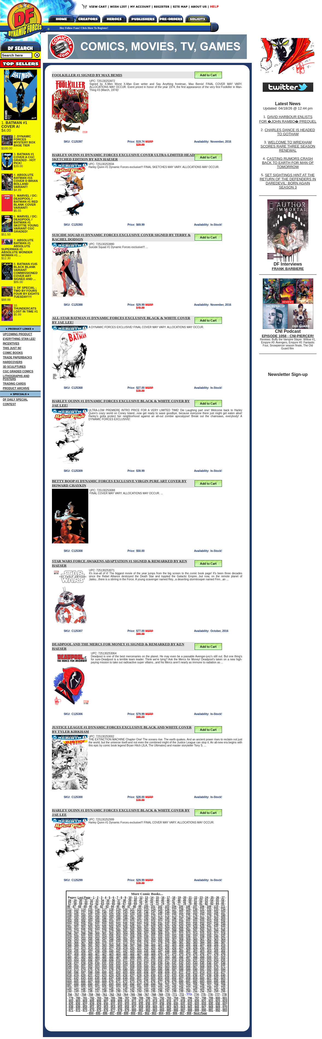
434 (69, 951)
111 (223, 906)
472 (174, 954)
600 (104, 972)
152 (188, 912)
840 (176, 1004)
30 (80, 900)
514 (146, 960)
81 (201, 903)
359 (188, 939)
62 (96, 903)
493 (160, 957)
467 (139, 954)
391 (90, 945)
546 (209, 963)
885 (168, 1010)
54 (211, 900)
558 (132, 966)
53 (206, 900)
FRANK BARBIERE (288, 269)
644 (90, 978)
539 (160, 963)
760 (97, 994)
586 (167, 969)
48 (178, 900)
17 (168, 897)
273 (69, 930)
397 (132, 945)
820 (197, 1001)
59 (80, 903)
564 (174, 966)
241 (167, 924)
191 (139, 918)
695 (125, 984)
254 (97, 927)
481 (76, 957)
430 (202, 948)
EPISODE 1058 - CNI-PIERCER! (288, 336)
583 (146, 969)
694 (118, 984)
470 (160, 954)
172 (167, 915)
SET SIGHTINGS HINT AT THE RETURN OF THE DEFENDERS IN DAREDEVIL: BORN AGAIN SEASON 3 (288, 181)
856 (127, 1007)
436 (83, 951)
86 (68, 906)
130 (195, 909)
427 (181, 948)
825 (71, 1004)
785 (113, 998)
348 (111, 939)
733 (69, 990)
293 (209, 930)
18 (173, 897)
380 (174, 942)
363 (216, 939)
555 (111, 966)
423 (153, 948)
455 (216, 951)
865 (190, 1007)
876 (106, 1010)
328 (132, 936)
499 (202, 957)
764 (126, 994)
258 (125, 927)
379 (167, 942)
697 (139, 984)
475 (195, 954)
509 (111, 960)
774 (196, 994)
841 (183, 1004)
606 (146, 972)
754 (216, 990)
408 (209, 945)
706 (202, 984)
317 (216, 933)
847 (225, 1004)
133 (216, 909)
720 (139, 987)
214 (139, 921)
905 (168, 1013)
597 (83, 972)
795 (183, 998)
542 (181, 963)
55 (217, 900)
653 (153, 978)
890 (203, 1010)
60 (85, 903)
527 (76, 963)
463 (111, 954)
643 (83, 978)
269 (202, 927)
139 (97, 912)
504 (76, 960)
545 (202, 963)
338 (202, 936)
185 (97, 918)
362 (209, 939)
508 (104, 960)
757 (76, 994)
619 (76, 975)
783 (99, 998)
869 (217, 1007)
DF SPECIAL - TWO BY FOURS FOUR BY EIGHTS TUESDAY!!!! (26, 292)
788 (134, 998)
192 (146, 918)
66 (118, 903)
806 (99, 1001)
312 (181, 933)
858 (141, 1007)
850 (85, 1007)
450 (181, 951)
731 (216, 987)
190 (132, 918)
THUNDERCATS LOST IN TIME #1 (26, 310)
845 (211, 1004)
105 (181, 906)
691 (97, 984)
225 (216, 921)
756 (70, 994)
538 (153, 963)
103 (167, 906)
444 (139, 951)
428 (188, 948)
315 (202, 933)
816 (168, 1001)
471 (167, 954)
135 (69, 912)
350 (125, 939)
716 (111, 987)
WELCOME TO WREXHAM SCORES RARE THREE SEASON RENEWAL (287, 146)
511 (125, 960)
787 (127, 998)
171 (160, 915)
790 (148, 998)
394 (111, 945)
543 (188, 963)
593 (216, 969)
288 (174, 930)
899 (126, 1013)
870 (225, 1007)
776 (210, 994)
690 (90, 984)
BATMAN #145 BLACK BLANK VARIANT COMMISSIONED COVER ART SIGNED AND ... (25, 271)
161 (90, 915)
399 (146, 945)
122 (139, 909)
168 (139, 915)
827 (85, 1004)
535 (132, 963)
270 (209, 927)
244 (188, 924)
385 (209, 942)
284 (146, 930)
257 (118, 927)
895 (98, 1013)
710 (69, 987)
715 (104, 987)
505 (83, 960)
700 (160, 984)
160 (83, 915)
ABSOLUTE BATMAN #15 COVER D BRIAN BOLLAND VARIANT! (26, 181)
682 (195, 981)
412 (76, 948)
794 (176, 998)
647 (111, 978)
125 (160, 909)
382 (188, 942)
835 (141, 1004)
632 (167, 975)
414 (90, 948)
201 (209, 918)
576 (97, 969)
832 (120, 1004)
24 (206, 897)
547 (216, 963)
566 (188, 966)
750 (188, 990)
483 (90, 957)
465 (125, 954)
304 (125, 933)
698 (146, 984)
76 (173, 903)
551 (83, 966)
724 (167, 987)
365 (69, 942)
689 (83, 984)
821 (203, 1001)
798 (203, 998)
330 (146, 936)
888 (190, 1010)
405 (188, 945)
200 (202, 918)
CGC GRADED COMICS (18, 371)
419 (125, 948)
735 (83, 990)
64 (107, 903)
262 (153, 927)
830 (106, 1004)
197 (181, 918)
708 (216, 984)
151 (181, 912)
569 (209, 966)
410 (223, 945)
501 (216, 957)
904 (161, 1013)
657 (181, 978)
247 (209, 924)
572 (69, 969)
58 (75, 903)
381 (181, 942)
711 (76, 987)
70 (140, 903)
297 (76, 933)
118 (111, 909)
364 (223, 939)
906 (175, 1013)
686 (223, 981)
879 (127, 1010)
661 (209, 978)
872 (78, 1010)
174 (181, 915)
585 (160, 969)
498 (195, 957)
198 (188, 918)
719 (132, 987)
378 (160, 942)
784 (106, 998)
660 (202, 978)
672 (125, 981)
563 (167, 966)
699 (153, 984)
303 (118, 933)
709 (223, 984)
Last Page (84, 897)
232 (104, 924)
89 (85, 906)
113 (76, 909)
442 (125, 951)
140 (104, 912)
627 (132, 975)
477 (209, 954)
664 (69, 981)
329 (139, 936)
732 (223, 987)
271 (216, 927)
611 (181, 972)
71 (146, 903)
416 (104, 948)
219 (174, 921)
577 (104, 969)
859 (148, 1007)
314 (195, 933)
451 (188, 951)
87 (74, 906)
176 (195, 915)
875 (99, 1010)
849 (78, 1007)
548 (223, 963)
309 (160, 933)
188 (118, 918)
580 (125, 969)
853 (106, 1007)
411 (69, 948)
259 (132, 927)
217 (160, 921)
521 (195, 960)
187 (111, 918)
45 (162, 900)
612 (188, 972)
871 (71, 1010)
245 (195, 924)
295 (223, 930)
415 (97, 948)
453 (202, 951)
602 (118, 972)
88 (79, 906)
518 (174, 960)
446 (153, 951)
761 (105, 994)
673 (132, 981)
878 (120, 1010)
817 (176, 1001)
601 (111, 972)
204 (69, 921)
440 (111, 951)
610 (174, 972)
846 (217, 1004)
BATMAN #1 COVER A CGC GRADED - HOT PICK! (25, 158)
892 (217, 1010)
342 (69, 939)
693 (111, 984)
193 (153, 918)
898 (119, 1013)
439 (104, 951)
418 (118, 948)
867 (203, 1007)
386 (216, 942)
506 (90, 960)
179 (216, 915)
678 (167, 981)
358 (181, 939)
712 (83, 987)
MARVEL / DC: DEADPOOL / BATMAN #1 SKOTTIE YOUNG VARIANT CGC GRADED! (26, 224)
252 (83, 927)
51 (195, 900)
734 (76, 990)
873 (85, 1010)
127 (174, 909)
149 (167, 912)
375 (139, 942)
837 (155, 1004)
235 (125, 924)
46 (167, 900)
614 (202, 972)
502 (223, 957)
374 (132, 942)
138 (90, 912)
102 (160, 906)
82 (206, 903)
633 (174, 975)
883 (155, 1010)
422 (146, 948)
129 (188, 909)
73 (157, 903)
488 (125, 957)
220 (181, 921)
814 (155, 1001)
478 (216, 954)
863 (176, 1007)
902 (147, 1013)
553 (97, 966)
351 (132, 939)
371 (111, 942)
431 (209, 948)
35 (107, 900)
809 (120, 1001)
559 (139, 966)
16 (162, 897)
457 (69, 954)
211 (118, 921)
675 (146, 981)
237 (139, 924)
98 (134, 906)
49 (184, 900)
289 (181, 930)
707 (209, 984)
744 (146, 990)
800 (217, 998)
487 (118, 957)
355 (160, 939)
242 (174, 924)
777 (217, 994)
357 (174, 939)
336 (188, 936)
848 (71, 1007)
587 (174, 969)
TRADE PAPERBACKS (17, 357)
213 (132, 921)
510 (118, 960)
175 (188, 915)
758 (83, 994)
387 (223, 942)
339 (209, 936)
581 (132, 969)
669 (104, 981)
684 (209, 981)
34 (102, 900)
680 (181, 981)
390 (83, 945)
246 (202, 924)
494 (167, 957)
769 (160, 994)
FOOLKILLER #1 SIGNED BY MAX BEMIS (87, 75)
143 (125, 912)
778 (224, 994)
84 (217, 903)
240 (160, 924)
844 (203, 1004)
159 (76, 915)
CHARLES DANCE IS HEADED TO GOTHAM (290, 132)
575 (90, 969)
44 (157, 900)
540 (167, 963)
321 (83, 936)
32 (91, 900)
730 (209, 987)
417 (111, 948)
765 (132, 994)
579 (118, 969)
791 (155, 998)
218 (167, 921)
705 (195, 984)
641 (69, 978)
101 (153, 906)
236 (132, 924)
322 (90, 936)
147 (153, 912)
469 (153, 954)
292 (202, 930)
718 (125, 987)
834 (134, 1004)
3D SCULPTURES (14, 366)
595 (69, 972)
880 (134, 1010)
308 (153, 933)
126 (167, 909)
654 (160, 978)
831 (113, 1004)
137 (83, 912)
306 (139, 933)
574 (83, 969)
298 (83, 933)
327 (125, 936)
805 (92, 1001)
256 (111, 927)
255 (104, 927)
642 (76, 978)
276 (90, 930)
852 (99, 1007)
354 (153, 939)
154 (202, 912)
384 (202, 942)
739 (111, 990)
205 (76, 921)
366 (76, 942)
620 (83, 975)
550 (76, 966)
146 (146, 912)
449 (174, 951)
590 (195, 969)
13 (146, 897)
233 (111, 924)
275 (83, 930)
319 (69, 936)
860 (155, 1007)
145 (139, 912)
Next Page (200, 1013)
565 (181, 966)
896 (105, 1013)
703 (181, 984)
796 (190, 998)
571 (223, 966)
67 (124, 903)
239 (153, 924)
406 (195, 945)
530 (97, 963)
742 (132, 990)
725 (174, 987)
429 (195, 948)
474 (188, 954)
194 (160, 918)
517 (167, 960)
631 (160, 975)
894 (91, 1013)
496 (181, 957)
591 (202, 969)
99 (139, 906)
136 (76, 912)
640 (223, 975)
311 (174, 933)
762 (111, 994)
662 (216, 978)
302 (111, 933)
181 (69, 918)
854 (113, 1007)
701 (167, 984)
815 (162, 1001)
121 (132, 909)
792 (162, 998)
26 (217, 897)
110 (216, 906)
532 (111, 963)
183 (83, 918)
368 (90, 942)
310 (167, 933)
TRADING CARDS (14, 383)
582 (139, 969)
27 (222, 897)
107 (195, 906)
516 (160, 960)
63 (102, 903)
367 (83, 942)
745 (153, 990)
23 (201, 897)
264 (167, 927)
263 (160, 927)
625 (118, 975)
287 (167, 930)
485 (104, 957)
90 (90, 906)
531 (104, 963)
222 (195, 921)
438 (97, 951)
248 (216, 924)
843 (197, 1004)
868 (211, 1007)
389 (76, 945)
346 (97, 939)
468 (146, 954)
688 (76, 984)
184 (90, 918)
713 (90, 987)
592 (209, 969)
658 (188, 978)
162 (97, 915)
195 (167, 918)
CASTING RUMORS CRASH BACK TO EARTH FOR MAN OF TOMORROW (288, 163)
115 (90, 909)
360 (195, 939)
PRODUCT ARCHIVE (16, 388)
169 (146, 915)
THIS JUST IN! (12, 348)
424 (160, 948)
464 (118, 954)
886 (176, 1010)
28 (69, 900)
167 (132, 915)
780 (78, 998)
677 (160, 981)
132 (209, 909)
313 (188, 933)
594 (223, 969)
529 (90, 963)
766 (139, 994)
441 (118, 951)
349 (118, 939)
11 (135, 897)
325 (111, 936)
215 (146, 921)
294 (216, 930)
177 (202, 915)
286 (160, 930)
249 (223, 924)
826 (78, 1004)
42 (146, 900)
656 (174, 978)
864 (183, 1007)
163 (104, 915)
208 (97, 921)
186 (104, 918)
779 (71, 998)
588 (181, 969)
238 (146, 924)
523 (209, 960)
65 (113, 903)
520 (188, 960)
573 (76, 969)
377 (153, 942)
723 (160, 987)
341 (223, 936)
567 (195, 966)
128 (181, 909)
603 (125, 972)
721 (146, 987)
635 (188, 975)
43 (151, 900)
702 (174, 984)
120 (125, 909)
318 (223, 933)
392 (97, 945)
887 (183, 1010)
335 (181, 936)
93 (107, 906)
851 (92, 1007)
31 (85, 900)
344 (83, 939)
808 (113, 1001)
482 (83, 957)
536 (139, 963)
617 (223, 972)
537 (146, 963)
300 (97, 933)
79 (190, 903)
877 (113, 1010)
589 (188, 969)
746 (160, 990)
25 (211, 897)
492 (153, 957)
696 (132, 984)
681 (188, 981)
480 (69, 957)
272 (223, 927)
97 (128, 906)
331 (153, 936)
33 (96, 900)
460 (90, 954)
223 (202, 921)
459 (83, 954)
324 (104, 936)
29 (75, 900)
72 (151, 903)
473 (181, 954)
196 (174, 918)
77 (178, 903)
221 (188, 921)
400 (153, 945)
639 (216, 975)
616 (216, 972)
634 (181, 975)
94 (112, 906)
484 (97, 957)
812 (141, 1001)
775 (203, 994)
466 (132, 954)
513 (139, 960)
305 (132, 933)
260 (139, 927)
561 (153, 966)
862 (168, 1007)
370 (104, 942)
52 (201, 900)
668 (97, 981)
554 (104, 966)
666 (83, 981)
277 (97, 930)
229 (83, 924)
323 (97, 936)
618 (69, 975)
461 (97, 954)
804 (85, 1001)
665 (76, 981)
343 (76, 939)
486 (111, 957)
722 (153, 987)
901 (140, 1013)
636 (195, 975)
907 (182, 1013)
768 (153, 994)
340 (216, 936)
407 (202, 945)
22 (195, 897)
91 (96, 906)
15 (157, 897)
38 (124, 900)
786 (120, 998)
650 (132, 978)
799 (211, 998)
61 (91, 903)
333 (167, 936)
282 (132, 930)
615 (209, 972)
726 (181, 987)
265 (174, 927)
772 (181, 994)
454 (209, 951)
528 (83, 963)
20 (184, 897)
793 (168, 998)
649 (125, 978)
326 (118, 936)
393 (104, 945)
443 (132, 951)
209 (104, 921)
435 (76, 951)
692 (104, 984)
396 (125, 945)
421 (139, 948)
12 (140, 897)
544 (195, 963)
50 (190, 900)
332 (160, 936)
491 (146, 957)
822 (211, 1001)
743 (139, 990)
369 (97, 942)
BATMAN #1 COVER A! (14, 124)
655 (167, 978)
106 (188, 906)
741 (125, 990)
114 (83, 909)
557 (125, 966)
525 (223, 960)
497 (188, 957)
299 (90, 933)
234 (118, 924)
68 (129, 903)
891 (211, 1010)
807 (106, 1001)
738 (104, 990)
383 (195, 942)
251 (76, 927)
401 (160, 945)
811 (134, 1001)
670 (111, 981)
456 (223, 951)
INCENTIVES (11, 343)
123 (146, 909)
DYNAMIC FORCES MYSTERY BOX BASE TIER (24, 141)
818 (183, 1001)
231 (97, 924)
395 (118, 945)
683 (202, 981)
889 (197, 1010)
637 (202, 975)
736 (90, 990)
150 (174, 912)
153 (195, 912)
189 (125, 918)
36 (113, 900)
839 (168, 1004)
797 (197, 998)
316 (209, 933)
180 (223, 915)
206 (83, 921)
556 (118, 966)
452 (195, 951)
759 (91, 994)
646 (104, 978)
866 (197, 1007)
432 (216, 948)
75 (167, 903)
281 (125, 930)
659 (195, 978)
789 (141, 998)
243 (181, 924)
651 (139, 978)
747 (167, 990)
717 (118, 987)
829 (99, 1004)
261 (146, 927)
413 (83, 948)
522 (202, 960)
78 (184, 903)
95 (117, 906)
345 (90, 939)
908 (189, 1013)
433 (223, 948)
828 (92, 1004)
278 (104, 930)
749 (181, 990)
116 (97, 909)
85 (222, 903)
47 (173, 900)
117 (104, 909)
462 (104, 954)
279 (111, 930)
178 (209, 915)
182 (76, 918)
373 (125, 942)
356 (167, 939)
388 (69, 945)
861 (162, 1007)
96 (123, 906)
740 (118, 990)
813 (148, 1001)
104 (174, 906)
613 (195, 972)
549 (69, 966)
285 (153, 930)
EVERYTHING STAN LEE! (19, 338)
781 (85, 998)
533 (118, 963)
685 (216, 981)
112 (69, 909)
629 (146, 975)
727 (188, 987)
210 (111, 921)
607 (153, 972)
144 (132, 912)
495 (174, 957)
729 (202, 987)
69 (135, 903)
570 (216, 966)
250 (69, 927)
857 (134, 1007)
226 (223, 921)
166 (125, 915)
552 (90, 966)
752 (202, 990)
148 (160, 912)
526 (69, 963)
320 (76, 936)
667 (90, 981)
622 (97, 975)
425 (167, 948)
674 (139, 981)
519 (181, 960)
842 (190, 1004)
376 (146, 942)
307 (146, 933)
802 (71, 1001)
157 (223, 912)
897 (112, 1013)
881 (141, 1010)
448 (167, 951)
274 (76, 930)
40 (135, 900)
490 (139, 957)
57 (69, 903)
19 (179, 897)
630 (153, 975)
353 (146, 939)
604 (132, 972)
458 (76, 954)
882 (148, 1010)
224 (209, 921)
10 (129, 897)
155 (209, 912)
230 (90, 924)
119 (118, 909)
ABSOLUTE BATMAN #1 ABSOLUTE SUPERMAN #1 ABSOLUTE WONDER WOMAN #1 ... (17, 248)
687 (69, 984)
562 (160, 966)
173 (174, 915)
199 (195, 918)
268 (195, 927)
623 (104, 975)
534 (125, 963)
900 (133, 1013)
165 (118, 915)
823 (217, 1001)
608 (160, 972)
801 (225, 998)
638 (209, 975)
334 (174, 936)
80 (195, 903)
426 (174, 948)
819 (190, 1001)
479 (223, 954)
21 (190, 897)
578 (111, 969)
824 (225, 1001)
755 (223, 990)
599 (97, 972)
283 (139, 930)
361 (202, 939)
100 (146, 906)
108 (202, 906)
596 (76, 972)
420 (132, 948)
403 (174, 945)
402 (167, 945)
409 (216, 945)
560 (146, 966)
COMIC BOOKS (13, 352)
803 (78, 1001)
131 (202, 909)
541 (174, 963)
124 (153, 909)
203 (223, 918)
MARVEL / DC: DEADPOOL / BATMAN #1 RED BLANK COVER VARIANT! (26, 201)
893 (225, 1010)
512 (132, 960)
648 (118, 978)
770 (167, 994)
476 (202, 954)
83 (211, 903)
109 (209, 906)
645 (97, 978)
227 (69, 924)
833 (127, 1004)
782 (92, 998)
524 (216, 960)
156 (216, 912)
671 (118, 981)
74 (162, 903)
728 (195, 987)
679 (174, 981)
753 (209, 990)
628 (139, 975)
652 (146, 978)
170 (153, 915)
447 (160, 951)
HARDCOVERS (12, 362)
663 (223, 978)
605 (139, 972)
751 (195, 990)
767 (146, 994)
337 (195, 936)
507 (97, 960)
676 (153, 981)
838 (162, 1004)
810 (127, 1001)
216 (153, 921)
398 (139, 945)
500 (209, 957)
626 (125, 975)
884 (162, 1010)
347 (104, 939)
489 (132, 957)
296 (69, 933)
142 (118, 912)
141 (111, 912)
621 (90, 975)
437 (90, 951)
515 (153, 960)
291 (195, 930)
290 (188, 930)
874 (92, 1010)
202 (216, 918)
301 (104, 933)
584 (153, 969)
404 (181, 945)
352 (139, 939)
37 (118, 900)
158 (69, 915)
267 (188, 927)
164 (111, 915)
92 (101, 906)
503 (69, 960)
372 (118, 942)
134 (223, 909)
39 (129, 900)
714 (97, 987)
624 (111, 975)
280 (118, 930)
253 (90, 927)
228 (76, 924)
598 (90, 972)
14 (151, 897)
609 (167, 972)
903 (154, 1013)
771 (174, 994)
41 (140, 900)
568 (202, 966)
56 (222, 900)
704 (188, 984)
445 (146, 951)
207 (90, 921)
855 (120, 1007)
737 (97, 990)
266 (181, 927)
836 (148, 1004)
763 (118, 994)
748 (174, 990)
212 (125, 921)
